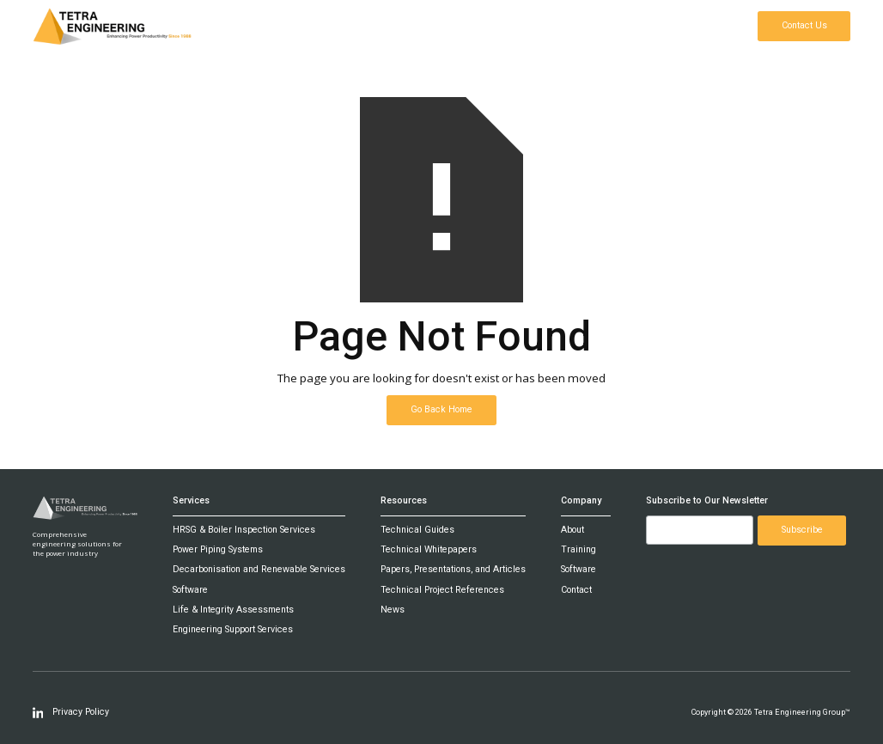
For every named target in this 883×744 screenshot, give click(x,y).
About (572, 530)
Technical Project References (442, 590)
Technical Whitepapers (429, 550)
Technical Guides (417, 530)
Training (578, 550)
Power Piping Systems (218, 550)
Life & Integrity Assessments (233, 610)
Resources (404, 501)
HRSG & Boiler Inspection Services (244, 530)
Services (191, 501)
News (393, 610)
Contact (576, 590)
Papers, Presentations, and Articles (453, 569)
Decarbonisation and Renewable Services (259, 569)
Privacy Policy (80, 712)
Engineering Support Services (233, 630)
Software (190, 590)
